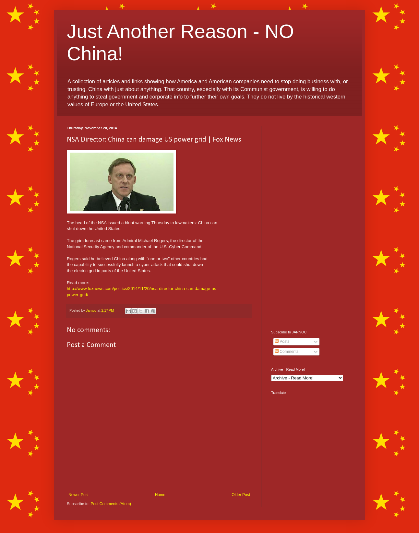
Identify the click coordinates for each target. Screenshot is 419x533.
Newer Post (78, 494)
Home (160, 494)
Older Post (241, 494)
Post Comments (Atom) (110, 504)
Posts (282, 341)
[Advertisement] (311, 223)
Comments (286, 351)
